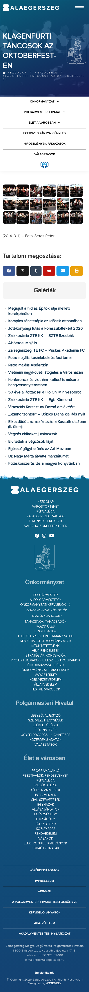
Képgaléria (46, 72)
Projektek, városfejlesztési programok (45, 660)
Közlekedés (45, 829)
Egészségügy (45, 814)
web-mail (44, 891)
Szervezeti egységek (45, 720)
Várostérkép (46, 675)
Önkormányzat (42, 101)
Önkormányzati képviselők (43, 604)
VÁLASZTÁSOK (44, 154)
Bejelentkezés (44, 972)
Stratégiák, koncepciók (45, 655)
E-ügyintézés (45, 730)
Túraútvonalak (45, 848)
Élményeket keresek (45, 521)
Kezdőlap (15, 72)
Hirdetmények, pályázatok (44, 143)
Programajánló (46, 770)
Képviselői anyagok (44, 912)
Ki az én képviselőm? (47, 616)
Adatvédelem (44, 923)
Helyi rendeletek (45, 650)
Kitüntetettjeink (45, 646)
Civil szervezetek (45, 800)
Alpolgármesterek (46, 600)
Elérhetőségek (45, 725)
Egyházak (45, 804)
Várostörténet (45, 506)
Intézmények (45, 795)
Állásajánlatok (46, 809)
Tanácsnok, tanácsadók (46, 621)
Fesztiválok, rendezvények (45, 775)
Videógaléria (46, 785)
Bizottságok (46, 631)
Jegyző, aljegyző (46, 715)
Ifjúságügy (45, 819)
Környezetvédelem (46, 679)
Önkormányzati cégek (46, 665)
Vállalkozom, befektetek (45, 526)
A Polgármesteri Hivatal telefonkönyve (44, 902)
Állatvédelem (45, 684)
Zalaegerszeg (31, 7)
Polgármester (45, 595)
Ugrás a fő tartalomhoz (75, 2)
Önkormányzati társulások (46, 670)
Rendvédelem (46, 833)
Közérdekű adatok (46, 739)
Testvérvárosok (45, 689)
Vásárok (45, 838)
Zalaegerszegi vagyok (46, 516)
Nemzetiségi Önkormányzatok (45, 641)
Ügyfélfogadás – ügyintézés (45, 735)
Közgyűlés (45, 626)
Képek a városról (46, 790)
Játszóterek (45, 824)
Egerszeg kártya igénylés (44, 133)
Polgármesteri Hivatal (42, 112)
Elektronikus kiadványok (45, 843)
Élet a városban (42, 122)
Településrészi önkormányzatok (46, 636)
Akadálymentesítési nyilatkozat (44, 933)
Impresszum (44, 880)
